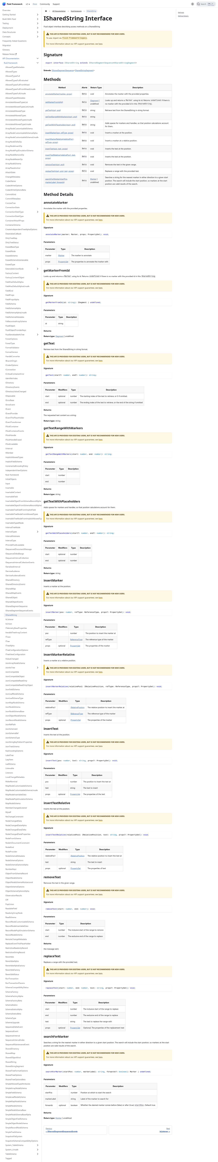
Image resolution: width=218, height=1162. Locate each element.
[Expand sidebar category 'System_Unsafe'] (37, 1150)
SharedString (10, 1062)
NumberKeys (10, 869)
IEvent (8, 409)
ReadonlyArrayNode (13, 913)
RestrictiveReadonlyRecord (16, 948)
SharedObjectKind (13, 1057)
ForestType (10, 343)
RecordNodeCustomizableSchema (19, 921)
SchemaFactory (11, 991)
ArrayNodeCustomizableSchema (19, 128)
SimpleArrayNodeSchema (16, 1088)
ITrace (7, 636)
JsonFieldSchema (12, 689)
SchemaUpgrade (12, 1022)
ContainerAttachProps (14, 220)
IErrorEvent (10, 404)
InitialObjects (10, 479)
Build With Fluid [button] (9, 19)
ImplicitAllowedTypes (14, 457)
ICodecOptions (11, 365)
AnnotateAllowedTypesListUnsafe (19, 106)
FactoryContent (12, 273)
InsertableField (11, 496)
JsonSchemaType (12, 737)
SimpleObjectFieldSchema (16, 1118)
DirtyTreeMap (11, 238)
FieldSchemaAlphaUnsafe (16, 312)
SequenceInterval (12, 1035)
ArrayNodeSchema (13, 163)
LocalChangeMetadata (14, 777)
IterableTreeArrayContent (16, 632)
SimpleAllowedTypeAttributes (17, 1083)
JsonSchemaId (11, 729)
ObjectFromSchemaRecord (16, 873)
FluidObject (10, 325)
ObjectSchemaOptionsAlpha (17, 891)
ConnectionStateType (14, 211)
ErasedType (10, 264)
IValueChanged (11, 658)
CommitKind (10, 194)
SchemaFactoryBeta (13, 1000)
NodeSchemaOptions (14, 860)
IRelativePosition (78, 707)
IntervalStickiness (12, 536)
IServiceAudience (12, 571)
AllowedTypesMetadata (15, 98)
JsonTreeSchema (12, 746)
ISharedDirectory (12, 580)
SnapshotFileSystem (13, 1136)
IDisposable (10, 396)
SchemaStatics (11, 1005)
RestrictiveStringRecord (15, 952)
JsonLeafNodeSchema (14, 693)
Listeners (9, 772)
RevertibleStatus (12, 974)
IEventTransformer (13, 422)
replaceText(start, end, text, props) (59, 171)
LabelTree (9, 755)
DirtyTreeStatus (11, 242)
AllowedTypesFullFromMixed (17, 84)
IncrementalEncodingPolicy (16, 466)
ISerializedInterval (12, 566)
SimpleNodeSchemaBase (15, 1110)
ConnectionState (12, 207)
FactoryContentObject (14, 277)
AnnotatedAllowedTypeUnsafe (18, 124)
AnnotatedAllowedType (15, 111)
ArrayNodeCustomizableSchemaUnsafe (21, 137)
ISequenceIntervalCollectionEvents (19, 562)
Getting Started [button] (9, 14)
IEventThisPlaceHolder (14, 417)
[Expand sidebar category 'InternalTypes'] (37, 532)
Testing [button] (6, 23)
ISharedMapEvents (13, 593)
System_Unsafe (11, 1149)
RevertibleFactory (12, 969)
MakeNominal (11, 781)
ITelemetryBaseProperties (16, 628)
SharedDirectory (12, 1048)
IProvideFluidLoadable (14, 545)
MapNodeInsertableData (15, 794)
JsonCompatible (12, 672)
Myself (8, 812)
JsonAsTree (10, 667)
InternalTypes (11, 531)
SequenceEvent (11, 1031)
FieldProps (9, 295)
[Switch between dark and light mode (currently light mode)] (193, 4)
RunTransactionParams (15, 983)
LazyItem (9, 759)
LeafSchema (10, 764)
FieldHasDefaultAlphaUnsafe (17, 286)
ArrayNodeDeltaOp (13, 141)
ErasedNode (10, 251)
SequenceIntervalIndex (14, 1040)
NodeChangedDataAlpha (16, 825)
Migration (7, 45)
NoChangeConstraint (14, 816)
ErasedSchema (11, 255)
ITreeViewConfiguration (15, 654)
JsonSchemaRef (11, 733)
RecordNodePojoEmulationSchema (20, 930)
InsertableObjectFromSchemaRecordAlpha (22, 501)
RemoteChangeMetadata (16, 939)
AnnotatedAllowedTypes (15, 115)
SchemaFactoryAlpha (14, 996)
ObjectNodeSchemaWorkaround (19, 882)
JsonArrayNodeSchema (15, 663)
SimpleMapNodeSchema (15, 1101)
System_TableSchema (14, 1145)
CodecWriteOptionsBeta (15, 189)
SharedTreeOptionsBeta (15, 1079)
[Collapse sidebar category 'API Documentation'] (37, 58)
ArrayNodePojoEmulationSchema (19, 150)
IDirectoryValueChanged (15, 391)
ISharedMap (10, 588)
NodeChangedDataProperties (17, 834)
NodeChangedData (13, 821)
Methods (181, 12)
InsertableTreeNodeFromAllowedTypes (21, 514)
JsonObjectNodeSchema (15, 715)
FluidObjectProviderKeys (15, 330)
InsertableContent (13, 492)
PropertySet (63, 261)
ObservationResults (13, 895)
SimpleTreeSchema (13, 1132)
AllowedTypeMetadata (14, 67)
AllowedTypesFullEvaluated (16, 80)
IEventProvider (11, 413)
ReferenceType (76, 639)
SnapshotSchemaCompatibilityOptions (21, 1140)
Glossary (6, 49)
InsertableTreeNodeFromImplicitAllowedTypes (22, 518)
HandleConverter (12, 356)
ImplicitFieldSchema (13, 461)
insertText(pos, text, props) (56, 148)
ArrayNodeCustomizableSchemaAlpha (21, 133)
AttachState (10, 172)
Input (7, 483)
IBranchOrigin (11, 360)
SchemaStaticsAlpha (13, 1009)
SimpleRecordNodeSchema (16, 1127)
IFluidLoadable (11, 444)
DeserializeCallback (13, 233)
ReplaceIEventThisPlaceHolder (17, 943)
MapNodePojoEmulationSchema (19, 799)
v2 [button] (27, 4)
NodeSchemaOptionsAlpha (16, 864)
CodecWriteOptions (13, 185)
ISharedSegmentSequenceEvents (19, 610)
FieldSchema (10, 303)
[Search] (206, 4)
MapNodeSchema (12, 803)
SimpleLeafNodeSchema (15, 1097)
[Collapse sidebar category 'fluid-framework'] (37, 63)
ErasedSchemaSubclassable (16, 260)
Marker (93, 179)
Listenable (9, 768)
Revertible (9, 956)
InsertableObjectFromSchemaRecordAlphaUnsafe (22, 505)
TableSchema (10, 1154)
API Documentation (11, 58)
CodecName (10, 181)
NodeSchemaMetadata (15, 856)
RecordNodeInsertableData (16, 926)
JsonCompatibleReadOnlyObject (19, 685)
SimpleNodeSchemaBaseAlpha (18, 1114)
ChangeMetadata (12, 176)
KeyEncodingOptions (14, 750)
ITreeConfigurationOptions (16, 650)
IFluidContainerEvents (14, 431)
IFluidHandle (10, 435)
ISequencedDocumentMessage (18, 549)
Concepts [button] (6, 36)
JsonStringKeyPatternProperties (18, 742)
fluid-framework (10, 62)
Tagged (8, 1158)
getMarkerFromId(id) (54, 102)
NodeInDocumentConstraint (17, 842)
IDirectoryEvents (12, 387)
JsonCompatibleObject (14, 676)
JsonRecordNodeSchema (15, 720)
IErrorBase (9, 400)
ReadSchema (10, 917)
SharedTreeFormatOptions (16, 1070)
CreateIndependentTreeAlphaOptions (21, 229)
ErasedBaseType (12, 247)
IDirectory (9, 382)
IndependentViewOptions (16, 470)
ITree (7, 641)
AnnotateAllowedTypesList (16, 102)
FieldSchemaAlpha (13, 308)
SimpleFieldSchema (13, 1092)
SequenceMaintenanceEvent (17, 1044)
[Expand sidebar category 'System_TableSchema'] (37, 1145)
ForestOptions (11, 338)
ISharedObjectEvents (14, 601)
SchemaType (10, 1018)
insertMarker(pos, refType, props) (59, 132)
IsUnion (8, 623)
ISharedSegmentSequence (16, 606)
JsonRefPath (10, 724)
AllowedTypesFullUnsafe (15, 93)
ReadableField (11, 908)
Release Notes (10, 54)
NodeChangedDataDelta (15, 829)
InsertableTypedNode (14, 523)
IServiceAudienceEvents (15, 575)
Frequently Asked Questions (14, 41)
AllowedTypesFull (12, 76)
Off (6, 899)
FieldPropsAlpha (12, 299)
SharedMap (10, 1053)
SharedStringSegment (14, 1066)
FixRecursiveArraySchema (16, 321)
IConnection (10, 369)
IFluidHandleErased (13, 439)
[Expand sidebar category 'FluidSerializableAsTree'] (37, 335)
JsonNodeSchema (12, 707)
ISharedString (11, 615)
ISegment (94, 100)
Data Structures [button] (9, 32)
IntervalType (10, 540)
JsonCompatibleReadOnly (16, 680)
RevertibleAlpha (12, 961)
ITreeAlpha (9, 645)
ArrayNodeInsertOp (13, 146)
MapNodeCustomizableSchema (18, 785)
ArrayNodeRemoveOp (14, 154)
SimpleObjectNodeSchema (16, 1123)
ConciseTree (10, 203)
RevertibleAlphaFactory (15, 965)
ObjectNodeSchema (13, 878)
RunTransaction (11, 978)
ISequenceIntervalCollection (17, 558)
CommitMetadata (12, 198)
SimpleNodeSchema (13, 1105)
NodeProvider (11, 851)
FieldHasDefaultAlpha (14, 282)
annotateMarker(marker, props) (58, 94)
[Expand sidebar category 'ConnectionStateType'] (37, 212)
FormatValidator (12, 347)
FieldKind (9, 290)
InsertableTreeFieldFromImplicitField (20, 509)
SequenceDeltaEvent (14, 1027)
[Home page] (46, 11)
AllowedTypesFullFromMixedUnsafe (20, 89)
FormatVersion (11, 352)
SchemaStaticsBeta (13, 1013)
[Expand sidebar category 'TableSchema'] (37, 1154)
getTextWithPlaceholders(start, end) (60, 124)
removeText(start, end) (54, 164)
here (100, 43)
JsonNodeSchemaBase (14, 711)
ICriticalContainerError (14, 374)
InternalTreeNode (12, 527)
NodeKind (9, 847)
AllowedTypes (11, 71)
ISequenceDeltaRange (14, 553)
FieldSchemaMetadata (14, 317)
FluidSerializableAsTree (14, 334)
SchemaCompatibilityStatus (17, 987)
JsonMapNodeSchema (14, 702)
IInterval (8, 448)
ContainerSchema (12, 225)
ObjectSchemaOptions (14, 886)
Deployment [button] (8, 27)
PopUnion (9, 904)
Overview (6, 10)
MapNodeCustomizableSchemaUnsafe (21, 790)
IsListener (9, 619)
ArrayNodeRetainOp (14, 159)
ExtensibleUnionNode (14, 268)
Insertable (9, 487)
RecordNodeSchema (13, 934)
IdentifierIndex (11, 378)
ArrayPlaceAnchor (12, 168)
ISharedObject (11, 597)
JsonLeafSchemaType (14, 698)
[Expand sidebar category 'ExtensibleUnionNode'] (37, 269)
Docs (35, 4)
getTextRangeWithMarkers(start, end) (61, 116)
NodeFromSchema (13, 838)
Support (56, 4)
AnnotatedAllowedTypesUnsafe (18, 119)
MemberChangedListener (16, 807)
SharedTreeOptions (13, 1075)
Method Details (183, 16)
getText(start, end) (53, 110)
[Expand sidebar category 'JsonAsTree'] (37, 668)
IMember (9, 452)
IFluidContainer (11, 426)
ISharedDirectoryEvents (15, 584)
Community (45, 4)
